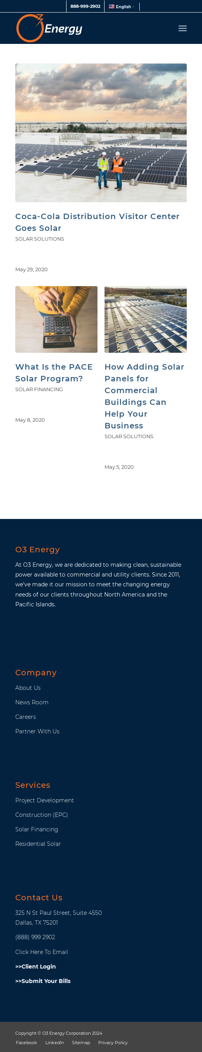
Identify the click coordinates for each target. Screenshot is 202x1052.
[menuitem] (85, 6)
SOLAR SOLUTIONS (39, 239)
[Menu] (183, 28)
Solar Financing (39, 389)
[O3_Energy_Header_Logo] (84, 28)
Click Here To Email (41, 952)
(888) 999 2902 (35, 937)
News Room (32, 702)
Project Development (44, 800)
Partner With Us (37, 731)
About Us (28, 687)
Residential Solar (38, 843)
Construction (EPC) (41, 814)
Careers (25, 716)
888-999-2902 (85, 6)
